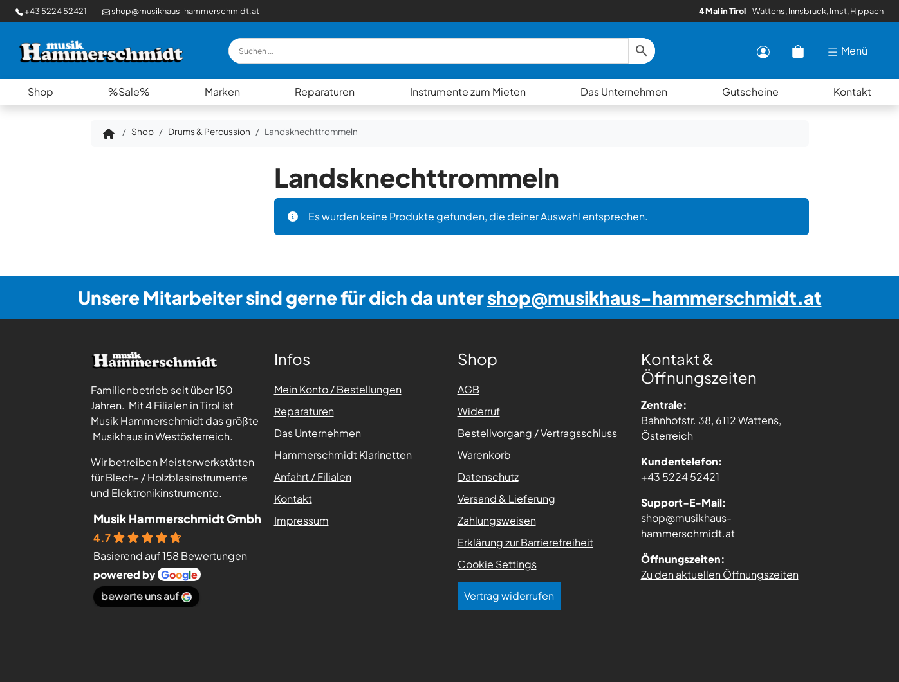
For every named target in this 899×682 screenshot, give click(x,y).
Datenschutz (488, 476)
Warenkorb (484, 455)
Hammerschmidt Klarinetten (343, 455)
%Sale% (129, 91)
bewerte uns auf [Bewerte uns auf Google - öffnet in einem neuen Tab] (146, 595)
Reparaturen (325, 91)
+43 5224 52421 (51, 11)
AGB (468, 389)
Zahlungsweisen (497, 520)
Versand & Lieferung (506, 498)
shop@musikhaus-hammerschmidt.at (180, 11)
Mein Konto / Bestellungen (338, 389)
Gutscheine (750, 91)
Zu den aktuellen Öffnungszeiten (720, 574)
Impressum (301, 520)
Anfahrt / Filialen (312, 476)
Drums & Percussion (209, 131)
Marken (222, 91)
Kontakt (852, 91)
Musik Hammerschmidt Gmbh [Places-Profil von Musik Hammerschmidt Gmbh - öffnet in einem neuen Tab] (177, 518)
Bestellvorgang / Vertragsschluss (537, 433)
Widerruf (479, 411)
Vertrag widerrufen (509, 595)
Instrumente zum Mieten (468, 91)
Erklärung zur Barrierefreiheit (525, 542)
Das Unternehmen (623, 91)
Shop (40, 91)
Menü (846, 51)
